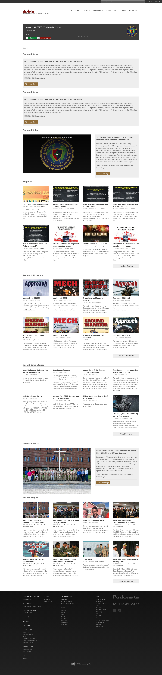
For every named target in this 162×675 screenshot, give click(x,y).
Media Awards (48, 601)
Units (115, 10)
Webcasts (64, 624)
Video (63, 612)
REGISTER (157, 1)
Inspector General (101, 609)
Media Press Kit (27, 651)
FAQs (24, 636)
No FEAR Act (99, 601)
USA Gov (98, 607)
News (62, 614)
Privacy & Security (28, 634)
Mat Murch (67, 400)
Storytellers (47, 599)
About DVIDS (27, 630)
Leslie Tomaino (70, 208)
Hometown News (98, 10)
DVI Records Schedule (102, 620)
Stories (108, 10)
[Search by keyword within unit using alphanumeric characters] (43, 48)
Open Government (101, 603)
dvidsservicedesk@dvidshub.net (32, 606)
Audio (63, 616)
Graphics (63, 618)
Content (87, 10)
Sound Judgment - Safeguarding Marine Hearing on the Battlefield (53, 61)
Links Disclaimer (100, 599)
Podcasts (64, 620)
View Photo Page (103, 483)
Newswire (123, 10)
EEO (97, 614)
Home (71, 10)
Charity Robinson (40, 206)
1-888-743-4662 (27, 613)
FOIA (97, 605)
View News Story (30, 84)
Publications (64, 622)
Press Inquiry (133, 10)
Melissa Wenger (100, 246)
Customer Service (28, 642)
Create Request (27, 649)
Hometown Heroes (66, 601)
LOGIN (150, 1)
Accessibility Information (30, 640)
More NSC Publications (126, 356)
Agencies (25, 658)
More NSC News (126, 434)
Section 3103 (99, 626)
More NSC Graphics (126, 266)
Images (63, 610)
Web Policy (99, 612)
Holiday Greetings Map (67, 603)
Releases (64, 599)
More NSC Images (126, 581)
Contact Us (26, 632)
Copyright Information (29, 638)
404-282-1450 (27, 599)
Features (78, 10)
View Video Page (103, 174)
